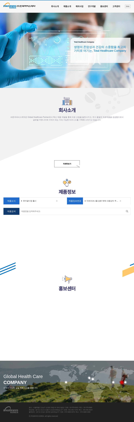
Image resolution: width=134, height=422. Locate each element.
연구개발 (92, 6)
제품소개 (67, 6)
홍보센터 (104, 6)
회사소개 (55, 6)
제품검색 (11, 211)
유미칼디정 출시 (29, 201)
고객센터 (116, 6)
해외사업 (79, 6)
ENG (127, 6)
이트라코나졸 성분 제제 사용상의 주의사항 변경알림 (105, 201)
